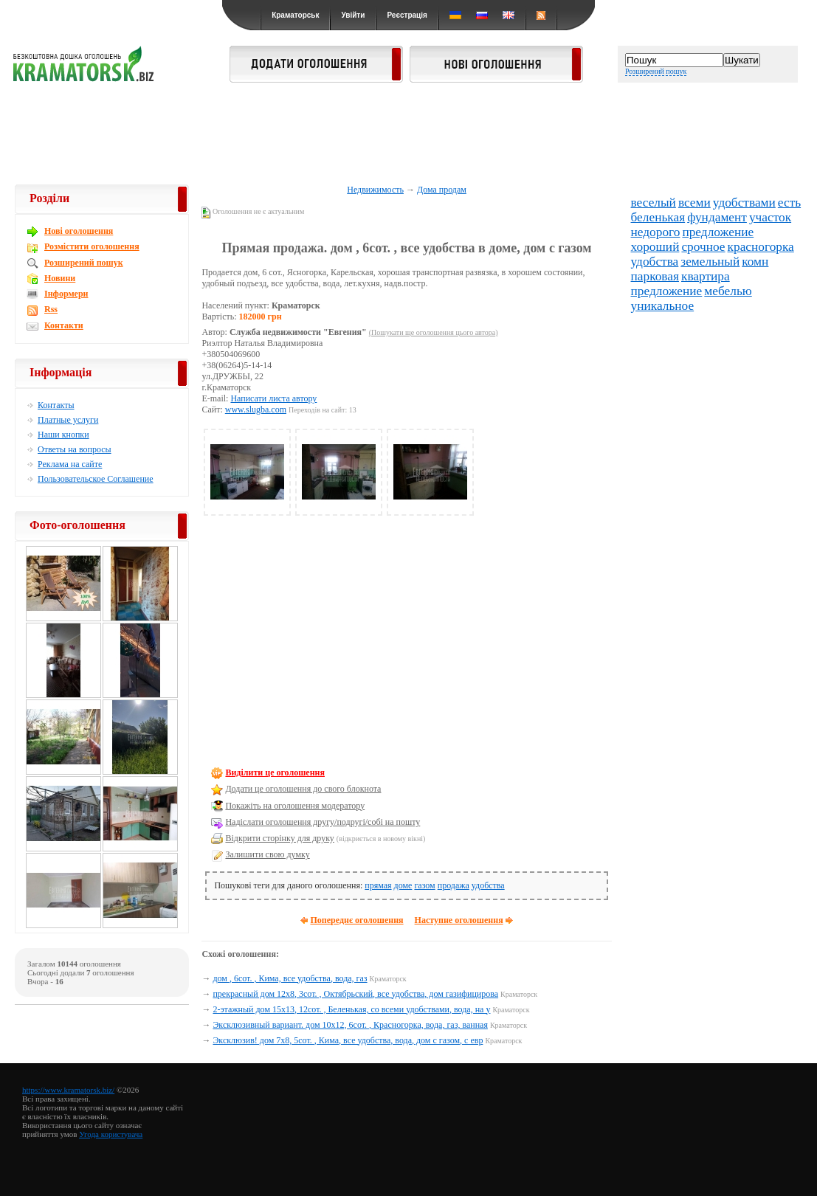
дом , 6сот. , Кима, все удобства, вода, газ (290, 978)
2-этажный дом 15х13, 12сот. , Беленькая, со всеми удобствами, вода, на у (351, 1009)
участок (770, 217)
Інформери (66, 293)
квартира (705, 276)
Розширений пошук (655, 71)
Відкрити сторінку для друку (279, 838)
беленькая (658, 217)
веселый (653, 203)
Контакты (56, 405)
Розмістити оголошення (91, 246)
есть (789, 203)
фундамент (717, 217)
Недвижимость (375, 189)
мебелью (727, 291)
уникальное (662, 306)
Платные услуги (68, 420)
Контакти (63, 325)
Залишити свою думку (267, 854)
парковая (655, 276)
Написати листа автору (273, 398)
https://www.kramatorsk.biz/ (68, 1089)
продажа (453, 885)
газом (424, 885)
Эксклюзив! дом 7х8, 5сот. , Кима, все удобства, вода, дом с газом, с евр (348, 1040)
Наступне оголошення (459, 920)
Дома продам (441, 189)
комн (755, 262)
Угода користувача (110, 1134)
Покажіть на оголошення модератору (295, 806)
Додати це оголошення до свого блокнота (303, 789)
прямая (378, 885)
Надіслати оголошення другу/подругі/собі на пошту (322, 822)
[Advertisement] (409, 134)
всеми (694, 203)
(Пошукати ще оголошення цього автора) (433, 332)
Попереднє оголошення (356, 920)
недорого (655, 232)
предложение (718, 232)
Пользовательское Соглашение (96, 479)
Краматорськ (295, 15)
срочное (703, 247)
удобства (488, 885)
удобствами (744, 203)
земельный (710, 262)
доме (403, 885)
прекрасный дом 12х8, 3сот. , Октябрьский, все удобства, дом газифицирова (355, 994)
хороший (655, 247)
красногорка (761, 247)
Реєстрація (407, 15)
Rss (51, 309)
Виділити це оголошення (275, 772)
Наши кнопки (63, 434)
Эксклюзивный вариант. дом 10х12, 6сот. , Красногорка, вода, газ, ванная (350, 1025)
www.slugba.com (255, 409)
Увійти (353, 15)
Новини (59, 278)
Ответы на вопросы (74, 449)
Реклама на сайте (70, 464)
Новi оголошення (78, 231)
